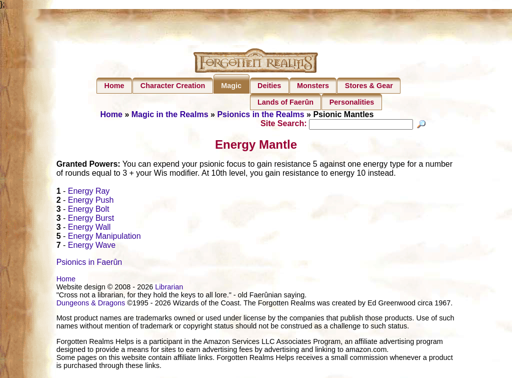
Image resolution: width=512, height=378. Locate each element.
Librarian (169, 288)
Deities (269, 86)
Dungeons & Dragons (91, 304)
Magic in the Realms (170, 114)
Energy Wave (92, 246)
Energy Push (91, 201)
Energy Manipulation (104, 237)
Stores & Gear (369, 86)
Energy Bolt (89, 210)
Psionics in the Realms (260, 114)
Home (114, 86)
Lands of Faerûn (286, 102)
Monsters (313, 86)
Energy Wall (89, 228)
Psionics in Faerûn (89, 263)
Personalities (352, 102)
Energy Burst (91, 219)
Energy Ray (89, 192)
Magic (231, 86)
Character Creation (173, 86)
